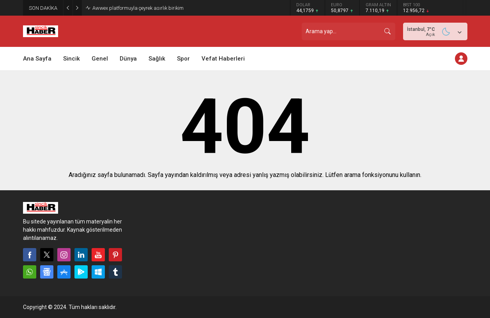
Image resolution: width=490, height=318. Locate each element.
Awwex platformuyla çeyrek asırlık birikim (138, 8)
